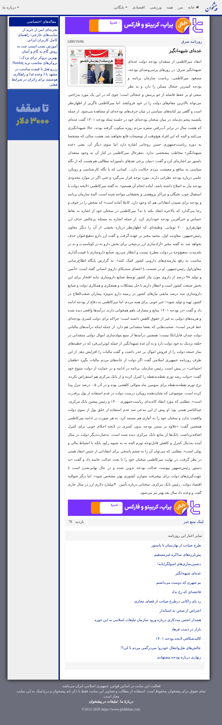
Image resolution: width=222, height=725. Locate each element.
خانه (193, 7)
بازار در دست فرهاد (186, 629)
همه (170, 7)
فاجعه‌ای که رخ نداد (186, 592)
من (180, 7)
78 (70, 522)
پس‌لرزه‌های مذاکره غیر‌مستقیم (177, 555)
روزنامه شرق (191, 42)
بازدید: (79, 522)
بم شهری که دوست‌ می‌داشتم (178, 583)
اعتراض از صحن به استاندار (180, 611)
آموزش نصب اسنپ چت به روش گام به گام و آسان (37, 48)
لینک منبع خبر (193, 522)
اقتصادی (138, 7)
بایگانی (120, 7)
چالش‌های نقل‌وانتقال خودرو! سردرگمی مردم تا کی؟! (160, 648)
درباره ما (11, 7)
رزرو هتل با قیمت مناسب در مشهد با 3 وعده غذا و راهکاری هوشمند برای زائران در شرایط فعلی (35, 77)
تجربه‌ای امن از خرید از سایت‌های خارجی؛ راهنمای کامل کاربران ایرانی (38, 35)
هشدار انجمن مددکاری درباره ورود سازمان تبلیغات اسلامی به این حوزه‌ (148, 620)
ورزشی (156, 7)
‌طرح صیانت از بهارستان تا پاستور (176, 545)
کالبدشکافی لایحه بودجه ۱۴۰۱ (178, 639)
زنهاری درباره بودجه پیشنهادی (179, 657)
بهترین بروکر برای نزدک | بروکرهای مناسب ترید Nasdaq (35, 60)
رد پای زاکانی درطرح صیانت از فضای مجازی (167, 601)
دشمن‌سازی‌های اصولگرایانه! (179, 564)
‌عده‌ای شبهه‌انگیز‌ (188, 573)
